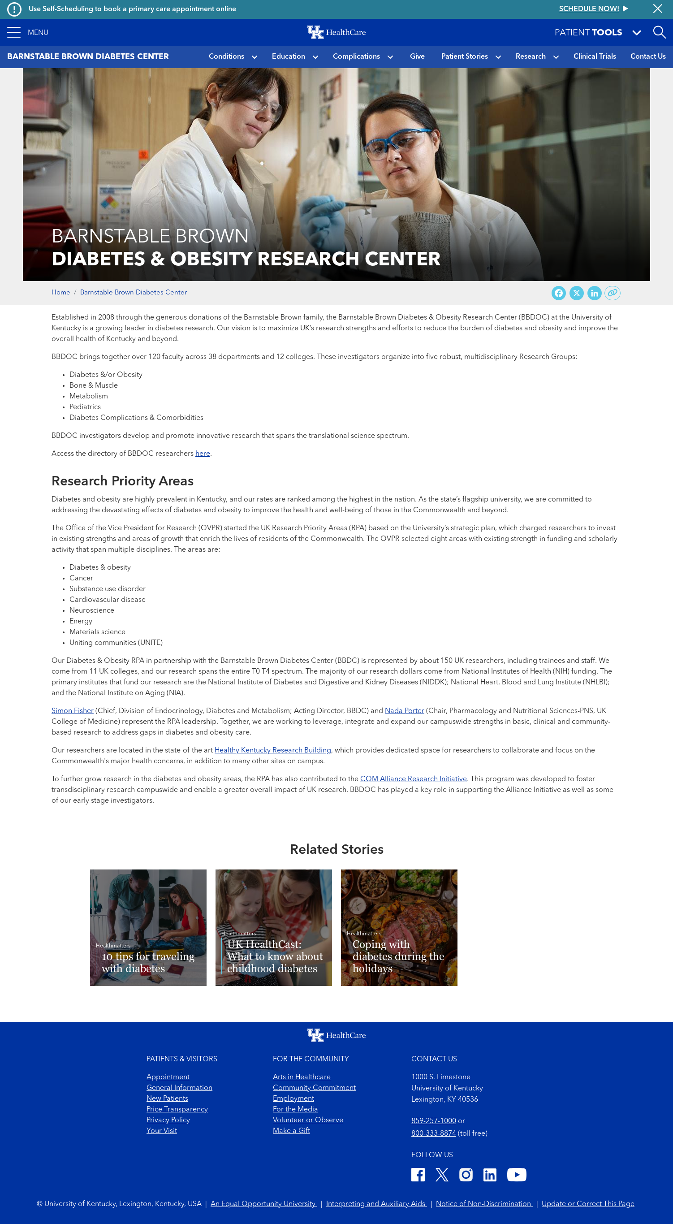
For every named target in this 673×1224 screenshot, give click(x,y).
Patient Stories (464, 57)
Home (61, 293)
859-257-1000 (433, 1121)
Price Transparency (177, 1109)
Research (531, 57)
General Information (179, 1088)
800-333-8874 (433, 1133)
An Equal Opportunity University (264, 1204)
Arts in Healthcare (302, 1077)
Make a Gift (291, 1131)
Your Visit (162, 1131)
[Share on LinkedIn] (595, 293)
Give (417, 57)
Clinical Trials (595, 57)
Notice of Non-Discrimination (484, 1204)
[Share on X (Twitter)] (577, 293)
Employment (293, 1099)
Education (288, 57)
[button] (28, 32)
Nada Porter (404, 711)
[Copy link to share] (612, 293)
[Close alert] (658, 9)
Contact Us (648, 57)
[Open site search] (659, 32)
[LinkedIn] (489, 1176)
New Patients (167, 1099)
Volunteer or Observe (308, 1120)
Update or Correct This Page (588, 1204)
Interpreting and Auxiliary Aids (376, 1204)
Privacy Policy (168, 1120)
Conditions (226, 57)
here (202, 454)
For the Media (295, 1109)
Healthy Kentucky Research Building (273, 750)
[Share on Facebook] (559, 293)
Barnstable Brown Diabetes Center (133, 293)
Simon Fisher (73, 711)
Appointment (168, 1077)
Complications (356, 57)
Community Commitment (314, 1088)
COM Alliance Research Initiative (413, 779)
